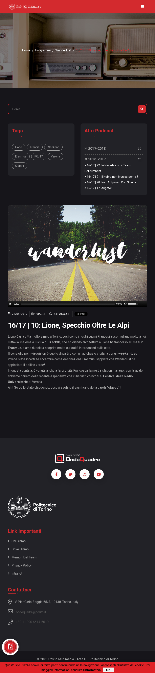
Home (26, 50)
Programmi (43, 50)
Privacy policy (20, 565)
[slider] (68, 304)
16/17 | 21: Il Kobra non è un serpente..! (111, 177)
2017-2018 (95, 148)
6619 (45, 622)
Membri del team (22, 557)
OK (108, 670)
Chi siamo (17, 541)
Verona (55, 156)
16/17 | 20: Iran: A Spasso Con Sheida (110, 182)
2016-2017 (95, 159)
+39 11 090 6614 (28, 622)
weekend (53, 147)
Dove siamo (18, 549)
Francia (34, 147)
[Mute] (125, 303)
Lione (18, 147)
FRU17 (39, 156)
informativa (92, 670)
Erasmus (20, 156)
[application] (77, 304)
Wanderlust (63, 50)
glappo (19, 165)
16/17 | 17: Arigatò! (98, 188)
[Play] (10, 303)
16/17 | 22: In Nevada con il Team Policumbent (108, 168)
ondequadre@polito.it (27, 611)
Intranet (15, 573)
